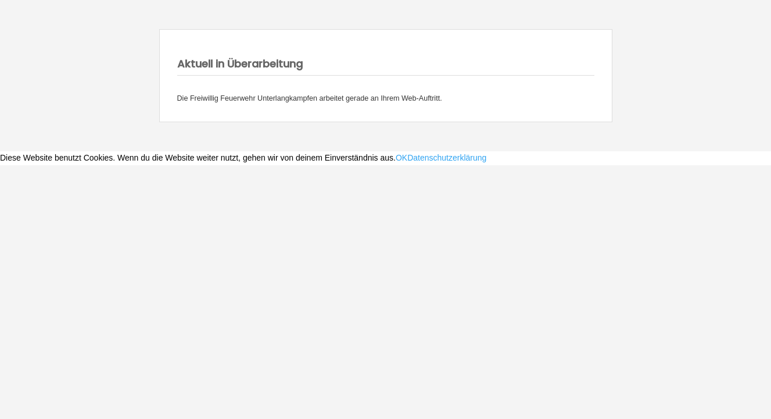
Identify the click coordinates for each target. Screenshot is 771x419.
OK (401, 157)
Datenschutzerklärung (446, 157)
